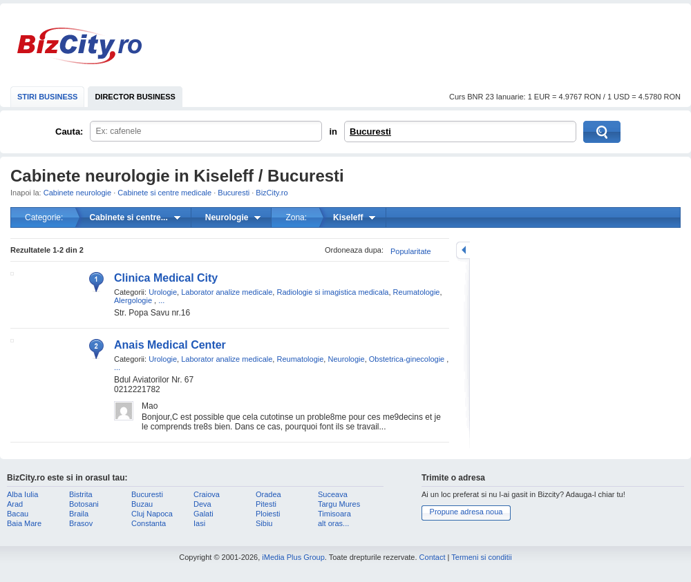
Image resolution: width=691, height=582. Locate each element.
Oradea (268, 494)
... (161, 300)
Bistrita (81, 494)
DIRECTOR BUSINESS (135, 97)
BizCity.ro (79, 46)
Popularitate (410, 251)
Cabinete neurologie (77, 192)
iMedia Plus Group (293, 557)
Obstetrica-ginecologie (406, 359)
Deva (202, 504)
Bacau (17, 514)
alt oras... (333, 523)
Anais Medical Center (170, 345)
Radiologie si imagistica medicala (332, 292)
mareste (463, 250)
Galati (203, 514)
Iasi (199, 523)
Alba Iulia (22, 494)
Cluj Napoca (152, 514)
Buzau (142, 504)
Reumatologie (416, 292)
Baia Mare (24, 523)
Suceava (333, 494)
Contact (432, 557)
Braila (78, 514)
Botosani (84, 504)
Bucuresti (370, 131)
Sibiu (264, 523)
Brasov (81, 523)
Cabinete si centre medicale (164, 192)
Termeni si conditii (481, 557)
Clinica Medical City (166, 278)
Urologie (163, 292)
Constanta (148, 523)
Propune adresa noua (466, 511)
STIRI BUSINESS (47, 97)
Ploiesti (268, 514)
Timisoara (334, 514)
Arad (15, 504)
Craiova (206, 494)
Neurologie (346, 359)
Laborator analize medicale (226, 292)
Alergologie (133, 300)
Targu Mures (339, 504)
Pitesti (266, 504)
